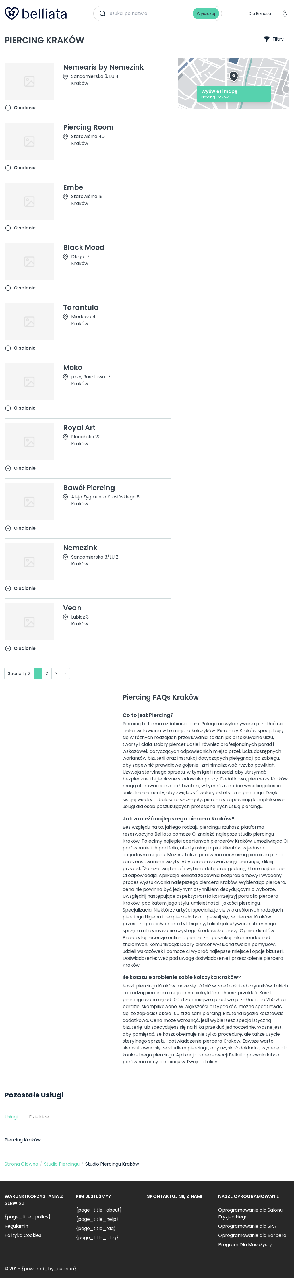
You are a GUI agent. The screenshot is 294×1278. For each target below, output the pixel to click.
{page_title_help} (97, 1219)
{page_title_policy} (28, 1217)
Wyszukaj (206, 13)
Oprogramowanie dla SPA (247, 1226)
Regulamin (16, 1226)
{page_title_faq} (96, 1228)
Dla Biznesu (260, 13)
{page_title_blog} (97, 1237)
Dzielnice (39, 1117)
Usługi (11, 1117)
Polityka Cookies (23, 1235)
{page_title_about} (99, 1210)
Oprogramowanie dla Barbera (252, 1235)
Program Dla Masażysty (245, 1244)
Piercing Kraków (23, 1140)
